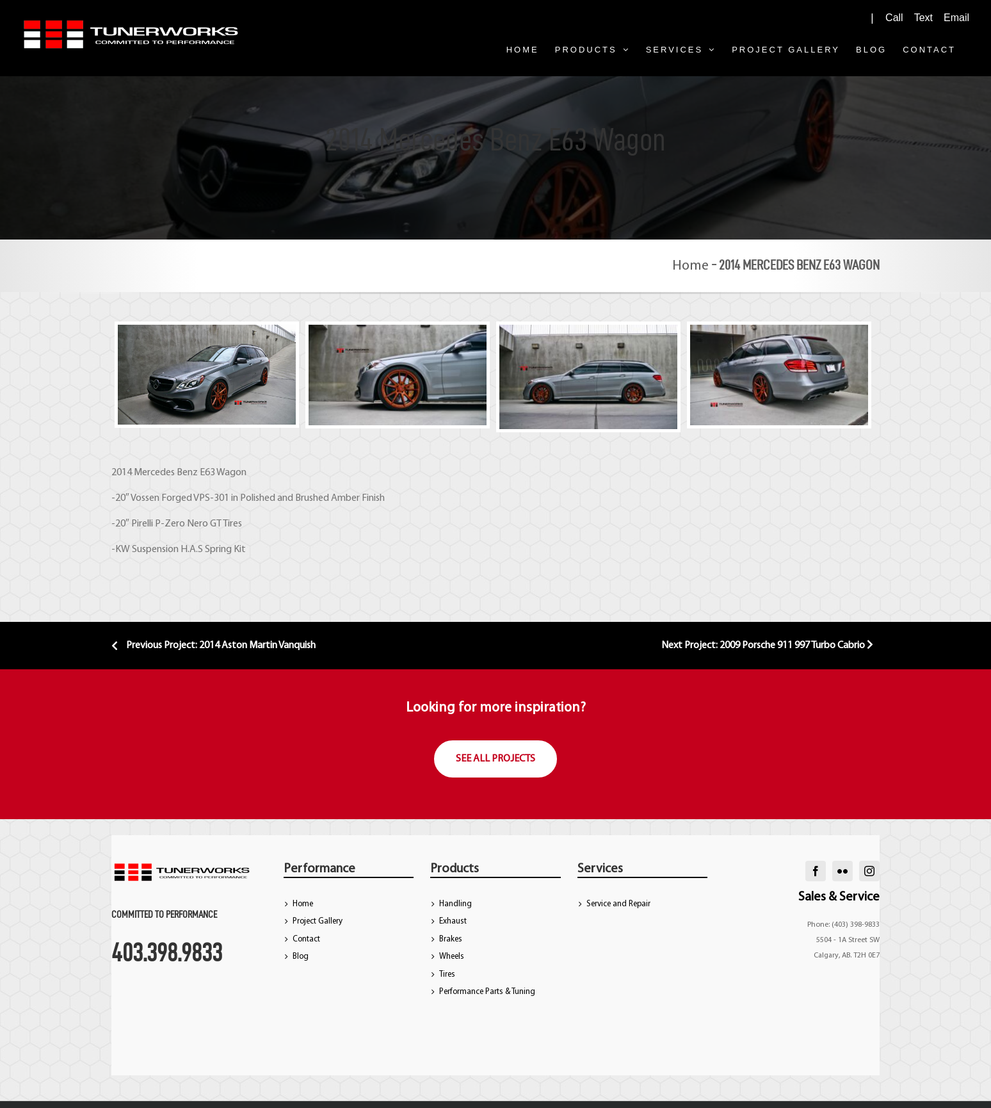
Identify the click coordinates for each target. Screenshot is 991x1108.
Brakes (450, 939)
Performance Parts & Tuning (487, 992)
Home (690, 266)
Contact (306, 939)
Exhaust (453, 921)
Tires (447, 974)
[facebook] (815, 871)
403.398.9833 (166, 952)
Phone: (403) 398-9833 (843, 925)
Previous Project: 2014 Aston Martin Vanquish (213, 645)
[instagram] (869, 871)
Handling (455, 904)
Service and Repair (618, 904)
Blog (301, 956)
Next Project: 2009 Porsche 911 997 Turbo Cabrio (767, 645)
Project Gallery (317, 921)
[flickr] (842, 871)
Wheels (451, 956)
